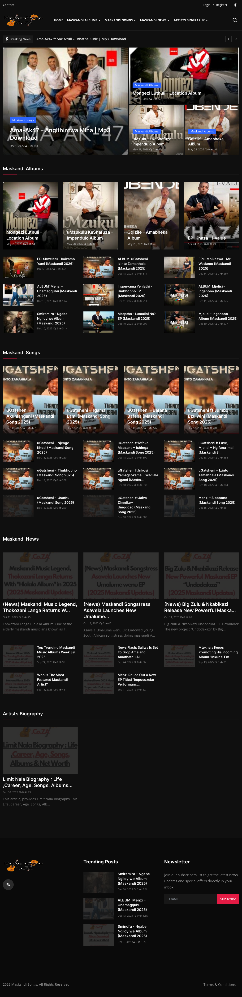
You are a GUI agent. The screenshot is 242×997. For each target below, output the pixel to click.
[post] (65, 101)
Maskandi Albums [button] (84, 20)
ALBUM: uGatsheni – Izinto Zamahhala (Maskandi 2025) (134, 263)
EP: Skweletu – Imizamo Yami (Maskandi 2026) (56, 261)
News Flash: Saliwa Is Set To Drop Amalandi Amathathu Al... (138, 652)
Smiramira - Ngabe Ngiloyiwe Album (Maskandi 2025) (52, 318)
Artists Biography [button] (191, 20)
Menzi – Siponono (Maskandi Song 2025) (217, 500)
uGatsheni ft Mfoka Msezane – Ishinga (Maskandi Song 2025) (136, 447)
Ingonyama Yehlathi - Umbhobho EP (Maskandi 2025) (135, 291)
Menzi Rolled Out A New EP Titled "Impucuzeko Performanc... (137, 679)
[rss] (8, 884)
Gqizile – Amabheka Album (206, 141)
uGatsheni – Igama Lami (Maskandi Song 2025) (88, 416)
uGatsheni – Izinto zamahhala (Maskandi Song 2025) (216, 475)
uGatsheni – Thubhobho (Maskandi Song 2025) (57, 472)
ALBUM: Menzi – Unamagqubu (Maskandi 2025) (57, 291)
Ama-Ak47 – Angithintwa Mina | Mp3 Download (74, 39)
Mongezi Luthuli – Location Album (167, 93)
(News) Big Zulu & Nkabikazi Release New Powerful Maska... (200, 607)
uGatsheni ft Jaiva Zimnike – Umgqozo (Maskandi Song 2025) (134, 505)
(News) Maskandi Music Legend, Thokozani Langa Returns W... (40, 607)
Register (221, 5)
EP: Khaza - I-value (207, 238)
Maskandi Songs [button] (120, 20)
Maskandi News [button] (155, 20)
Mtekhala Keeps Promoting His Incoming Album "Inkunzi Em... (218, 652)
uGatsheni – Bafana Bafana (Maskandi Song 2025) (147, 416)
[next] (236, 39)
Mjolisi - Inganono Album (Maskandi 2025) (218, 316)
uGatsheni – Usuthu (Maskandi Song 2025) (55, 500)
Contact (8, 5)
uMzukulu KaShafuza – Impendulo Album (153, 141)
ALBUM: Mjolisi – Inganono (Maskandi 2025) (215, 291)
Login (207, 5)
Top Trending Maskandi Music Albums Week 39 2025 (56, 652)
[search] (234, 20)
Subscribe (228, 899)
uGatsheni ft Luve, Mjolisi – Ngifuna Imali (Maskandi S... (216, 447)
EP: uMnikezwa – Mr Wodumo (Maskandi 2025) (215, 263)
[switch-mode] (235, 5)
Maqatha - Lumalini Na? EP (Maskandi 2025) (137, 316)
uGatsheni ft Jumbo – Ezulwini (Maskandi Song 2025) (210, 416)
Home (58, 20)
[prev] (228, 39)
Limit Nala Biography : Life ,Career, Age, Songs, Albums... (38, 782)
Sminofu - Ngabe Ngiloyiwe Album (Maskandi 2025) (132, 931)
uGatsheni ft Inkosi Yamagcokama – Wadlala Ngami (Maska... (138, 475)
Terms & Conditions (219, 984)
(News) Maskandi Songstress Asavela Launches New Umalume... (117, 610)
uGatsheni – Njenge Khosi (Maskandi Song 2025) (55, 447)
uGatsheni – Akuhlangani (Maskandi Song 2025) (30, 416)
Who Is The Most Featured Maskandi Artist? (52, 679)
